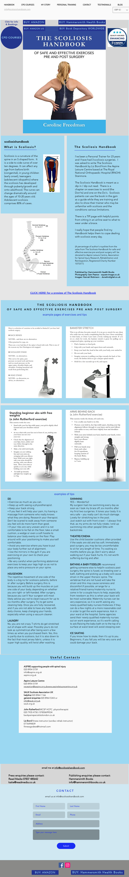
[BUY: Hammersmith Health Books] (82, 22)
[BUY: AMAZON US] (34, 28)
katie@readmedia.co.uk (21, 782)
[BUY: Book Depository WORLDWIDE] (82, 28)
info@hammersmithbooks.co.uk (87, 782)
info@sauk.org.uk (32, 701)
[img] (65, 744)
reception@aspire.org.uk (35, 686)
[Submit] (66, 846)
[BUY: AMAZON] (34, 22)
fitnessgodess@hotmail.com (37, 726)
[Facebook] (61, 865)
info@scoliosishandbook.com (69, 767)
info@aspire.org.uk (33, 672)
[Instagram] (67, 865)
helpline (28, 695)
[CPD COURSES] (11, 37)
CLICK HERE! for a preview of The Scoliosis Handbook (63, 292)
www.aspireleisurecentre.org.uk (62, 686)
